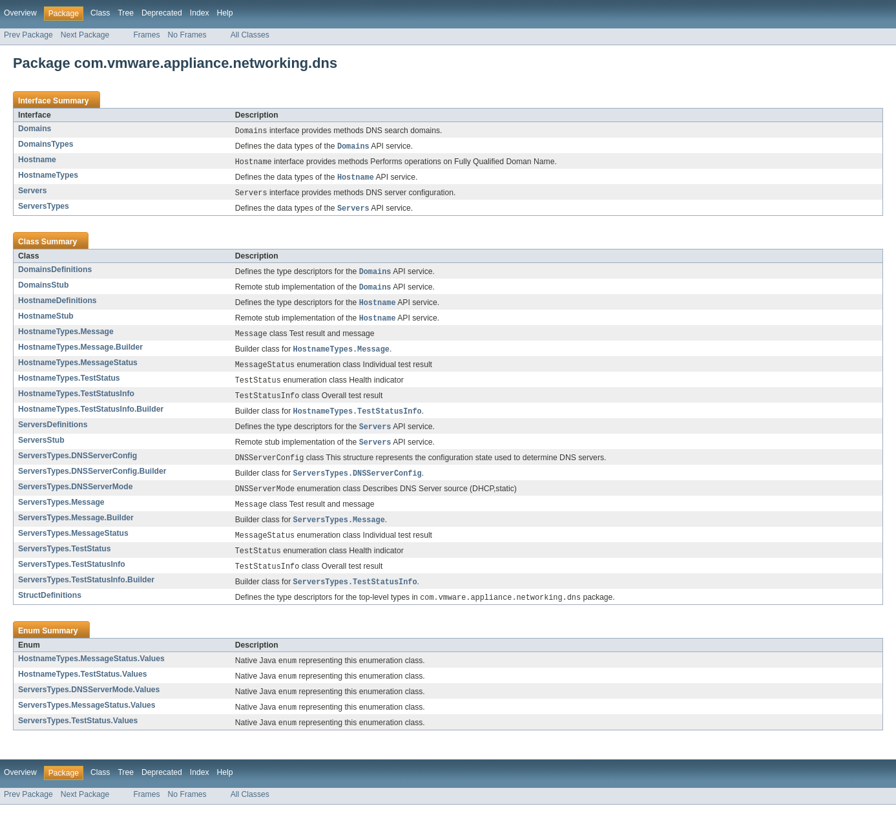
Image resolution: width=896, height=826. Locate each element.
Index (199, 12)
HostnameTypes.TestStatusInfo (76, 402)
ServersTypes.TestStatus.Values (78, 741)
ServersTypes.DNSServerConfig (77, 467)
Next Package (85, 34)
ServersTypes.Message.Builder (76, 531)
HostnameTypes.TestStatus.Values (82, 692)
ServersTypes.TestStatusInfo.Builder (86, 596)
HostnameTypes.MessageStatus (78, 370)
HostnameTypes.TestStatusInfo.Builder (90, 418)
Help (225, 12)
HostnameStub (46, 321)
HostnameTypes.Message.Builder (80, 354)
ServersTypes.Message (61, 515)
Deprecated (161, 12)
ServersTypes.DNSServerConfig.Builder (92, 483)
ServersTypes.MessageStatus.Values (87, 725)
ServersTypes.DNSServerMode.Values (89, 709)
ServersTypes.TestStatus (64, 564)
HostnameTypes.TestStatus (69, 386)
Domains (34, 128)
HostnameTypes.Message (66, 338)
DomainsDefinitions (55, 273)
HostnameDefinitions (57, 305)
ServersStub (41, 451)
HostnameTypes (48, 177)
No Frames (187, 34)
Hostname (37, 160)
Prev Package (28, 34)
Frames (146, 34)
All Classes (250, 34)
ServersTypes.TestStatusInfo (71, 580)
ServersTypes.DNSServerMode (75, 499)
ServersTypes (43, 209)
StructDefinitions (49, 612)
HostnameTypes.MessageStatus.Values (91, 676)
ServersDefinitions (52, 434)
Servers (32, 193)
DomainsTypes (46, 144)
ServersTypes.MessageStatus (73, 548)
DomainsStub (43, 289)
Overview (20, 12)
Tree (126, 12)
